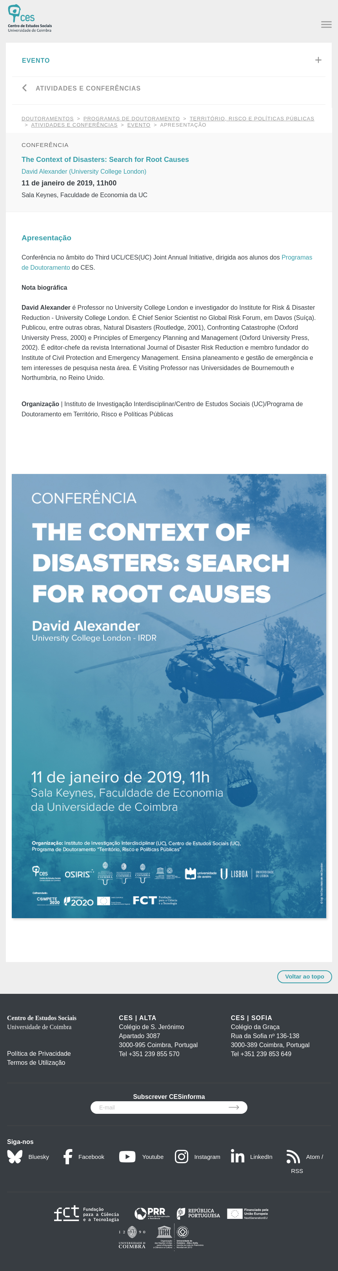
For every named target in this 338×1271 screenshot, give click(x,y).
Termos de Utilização (36, 1062)
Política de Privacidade (39, 1053)
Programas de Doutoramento (132, 119)
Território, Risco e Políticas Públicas (252, 119)
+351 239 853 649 (266, 1054)
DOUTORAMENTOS (48, 119)
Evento (36, 60)
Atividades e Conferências (88, 88)
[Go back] (25, 89)
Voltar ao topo (304, 976)
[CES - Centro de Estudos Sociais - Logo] (30, 17)
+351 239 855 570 (154, 1054)
